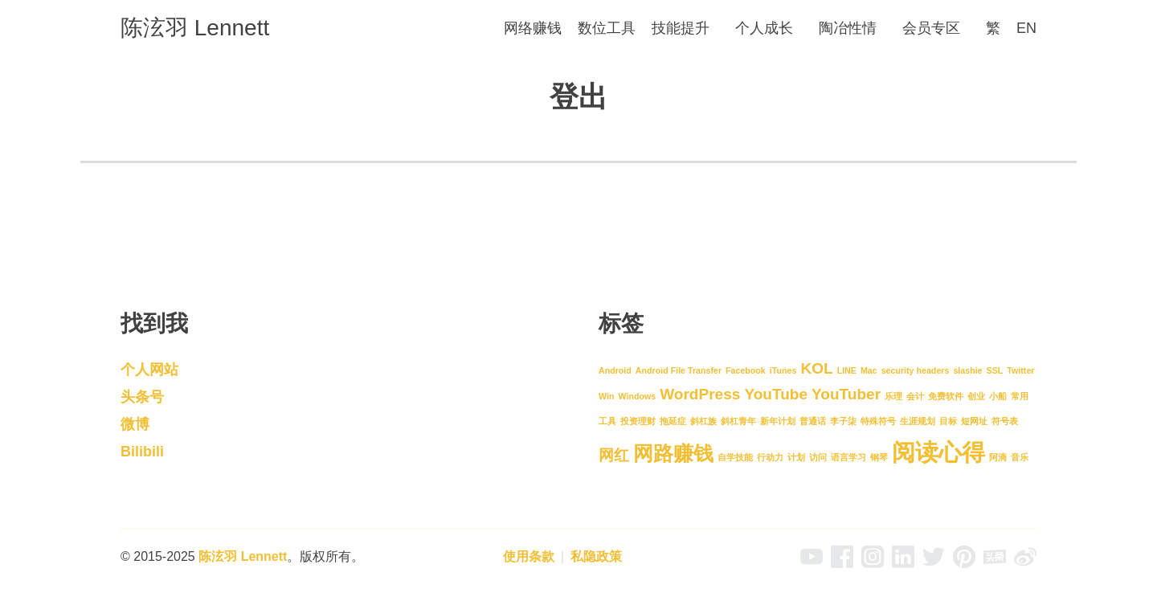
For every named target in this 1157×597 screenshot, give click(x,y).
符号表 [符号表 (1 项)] (1004, 421)
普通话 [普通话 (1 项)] (812, 421)
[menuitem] (993, 28)
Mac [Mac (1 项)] (869, 370)
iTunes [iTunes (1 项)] (783, 370)
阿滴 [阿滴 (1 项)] (998, 457)
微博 (135, 424)
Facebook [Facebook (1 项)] (746, 370)
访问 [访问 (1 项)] (818, 457)
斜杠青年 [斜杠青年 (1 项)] (738, 421)
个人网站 (149, 370)
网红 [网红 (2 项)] (614, 455)
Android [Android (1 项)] (615, 370)
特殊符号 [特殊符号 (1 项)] (878, 421)
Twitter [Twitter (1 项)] (1020, 370)
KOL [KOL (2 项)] (816, 368)
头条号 (142, 397)
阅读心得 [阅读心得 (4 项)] (938, 452)
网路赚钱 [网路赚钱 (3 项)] (673, 453)
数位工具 (607, 28)
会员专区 (931, 28)
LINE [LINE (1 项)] (847, 370)
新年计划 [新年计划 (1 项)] (777, 421)
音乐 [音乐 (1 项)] (1019, 457)
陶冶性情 (848, 28)
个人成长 (764, 28)
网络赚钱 (533, 28)
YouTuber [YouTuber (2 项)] (846, 394)
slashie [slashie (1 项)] (967, 370)
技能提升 (680, 28)
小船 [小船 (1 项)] (998, 396)
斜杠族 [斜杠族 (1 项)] (703, 421)
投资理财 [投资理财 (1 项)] (638, 421)
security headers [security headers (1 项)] (915, 370)
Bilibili (142, 452)
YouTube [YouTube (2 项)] (775, 394)
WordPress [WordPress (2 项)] (700, 394)
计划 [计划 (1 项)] (796, 457)
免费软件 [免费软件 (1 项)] (945, 396)
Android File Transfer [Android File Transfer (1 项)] (679, 370)
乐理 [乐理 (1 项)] (893, 396)
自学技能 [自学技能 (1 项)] (735, 457)
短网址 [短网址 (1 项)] (974, 421)
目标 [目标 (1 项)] (948, 421)
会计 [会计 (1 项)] (915, 396)
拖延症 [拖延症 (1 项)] (673, 421)
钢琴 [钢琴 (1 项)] (879, 457)
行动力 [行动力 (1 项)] (770, 457)
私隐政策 (596, 556)
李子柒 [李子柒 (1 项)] (843, 421)
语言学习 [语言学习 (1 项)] (848, 457)
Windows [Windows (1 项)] (637, 396)
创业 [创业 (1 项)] (976, 396)
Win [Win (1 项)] (606, 396)
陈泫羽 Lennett (195, 27)
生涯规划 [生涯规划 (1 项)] (917, 421)
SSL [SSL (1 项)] (995, 370)
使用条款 (528, 556)
